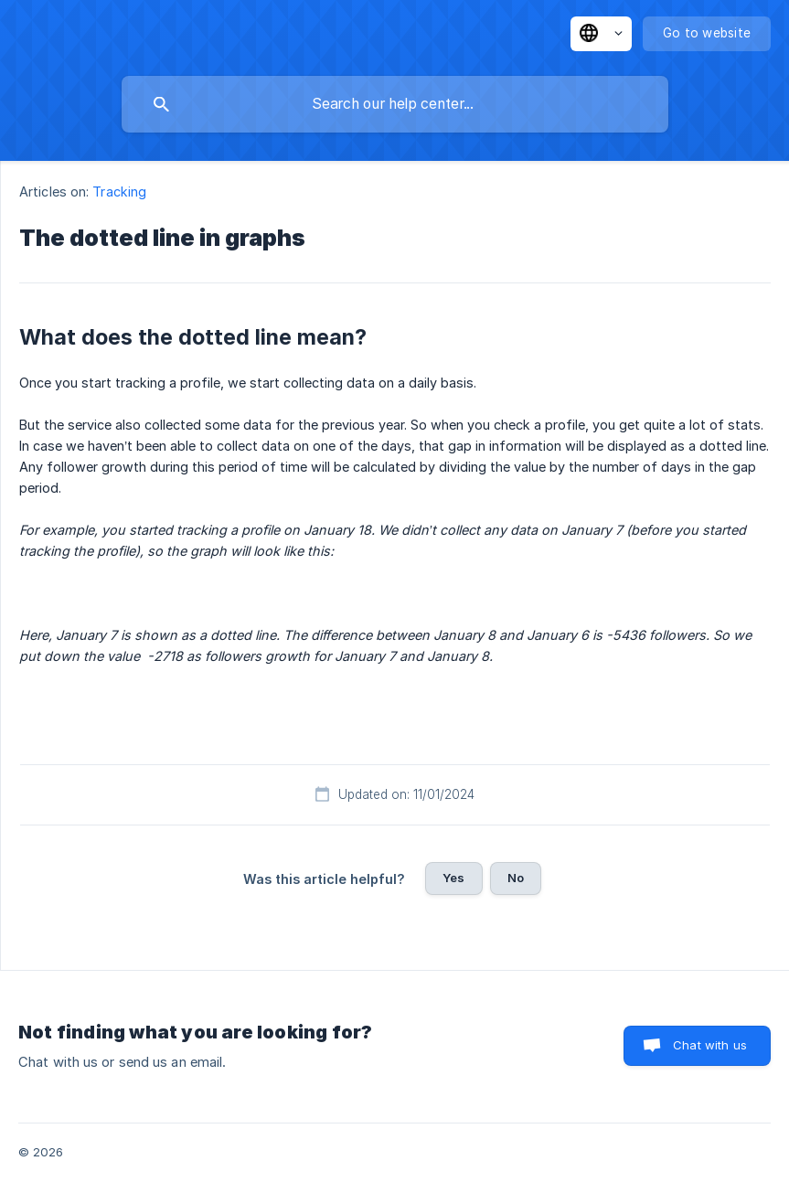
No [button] (515, 877)
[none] (601, 33)
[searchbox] (395, 104)
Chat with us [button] (710, 1045)
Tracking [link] (119, 191)
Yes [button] (453, 877)
